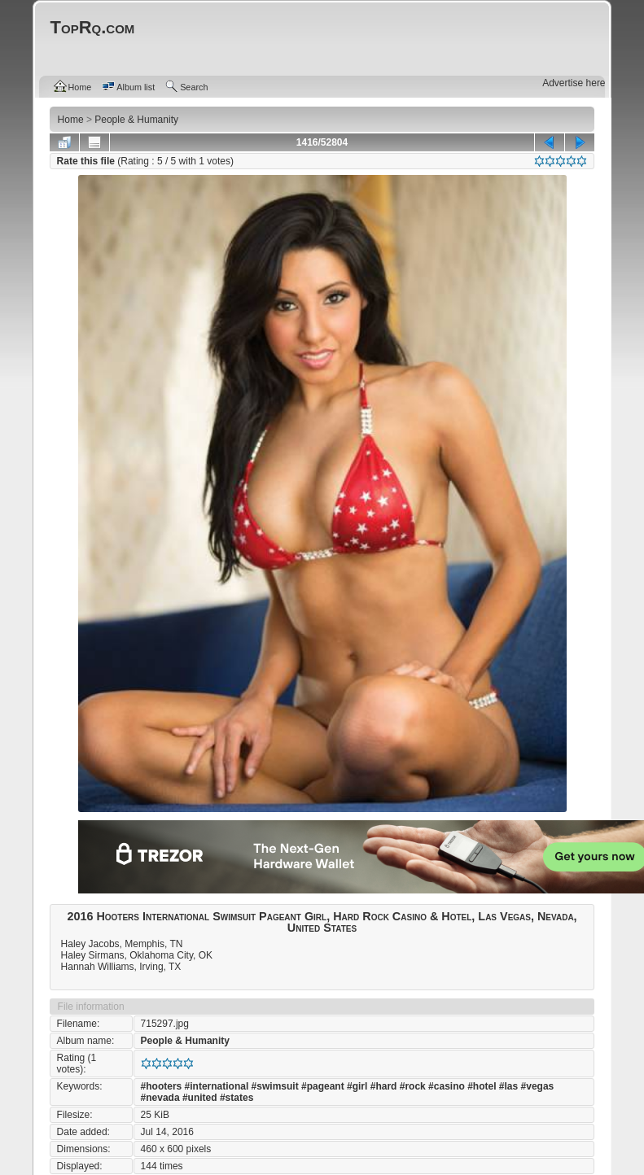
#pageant (322, 1086)
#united (199, 1097)
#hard (383, 1086)
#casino (446, 1086)
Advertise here (573, 83)
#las (508, 1086)
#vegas (537, 1086)
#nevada (160, 1097)
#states (236, 1097)
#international (217, 1086)
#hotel (481, 1086)
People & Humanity (185, 1040)
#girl (357, 1086)
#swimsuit (275, 1086)
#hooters (161, 1086)
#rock (413, 1086)
